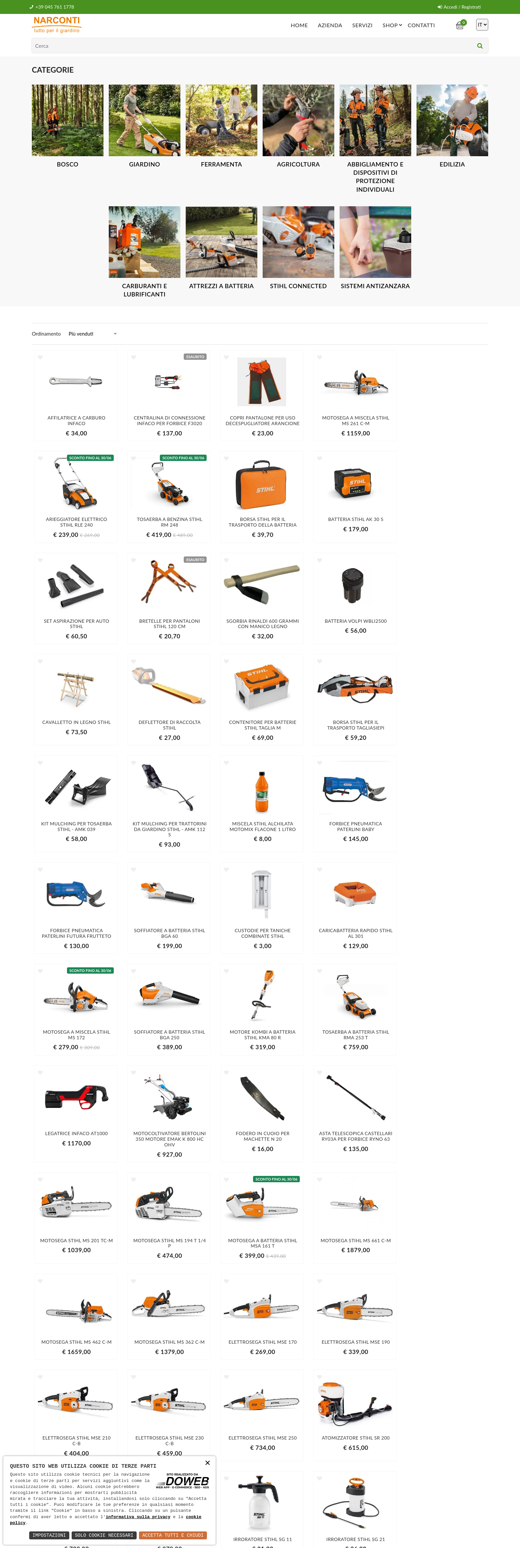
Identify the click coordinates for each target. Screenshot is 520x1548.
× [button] (208, 1463)
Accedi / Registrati (459, 7)
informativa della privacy (386, 1457)
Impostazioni (49, 1535)
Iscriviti (415, 1444)
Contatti (421, 25)
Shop (394, 24)
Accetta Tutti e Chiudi (173, 1535)
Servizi (362, 25)
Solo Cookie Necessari (104, 1535)
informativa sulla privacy (138, 1517)
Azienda (330, 25)
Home (299, 25)
